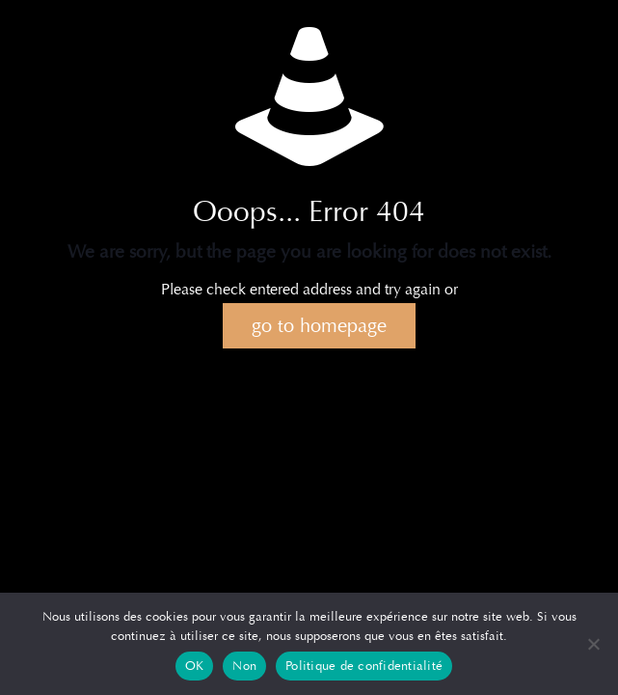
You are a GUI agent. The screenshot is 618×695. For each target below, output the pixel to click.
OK (194, 666)
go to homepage (319, 326)
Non (244, 666)
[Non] (594, 643)
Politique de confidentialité (364, 666)
